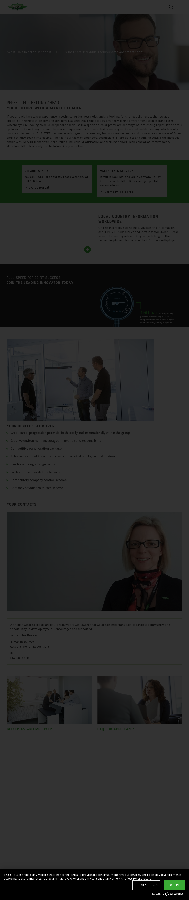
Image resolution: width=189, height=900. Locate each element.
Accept (175, 885)
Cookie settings (146, 885)
